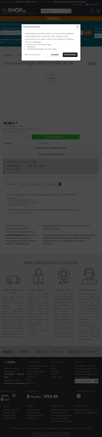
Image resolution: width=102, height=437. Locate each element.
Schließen (55, 55)
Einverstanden (70, 55)
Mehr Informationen (32, 54)
